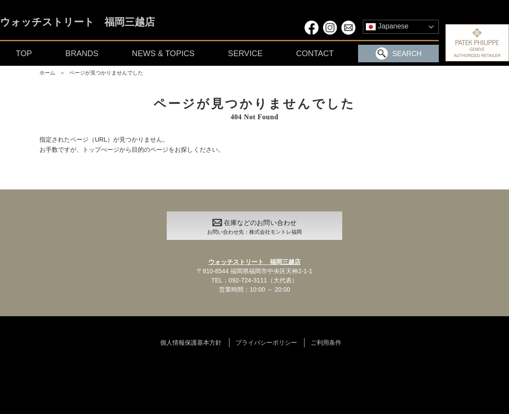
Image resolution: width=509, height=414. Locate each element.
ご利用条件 (326, 342)
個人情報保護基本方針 (191, 342)
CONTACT (315, 53)
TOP (24, 53)
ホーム (47, 73)
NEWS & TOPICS (163, 53)
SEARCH (399, 53)
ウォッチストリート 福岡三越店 (77, 23)
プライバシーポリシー (266, 342)
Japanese (387, 26)
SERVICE (245, 53)
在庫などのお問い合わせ (254, 228)
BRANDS (81, 53)
